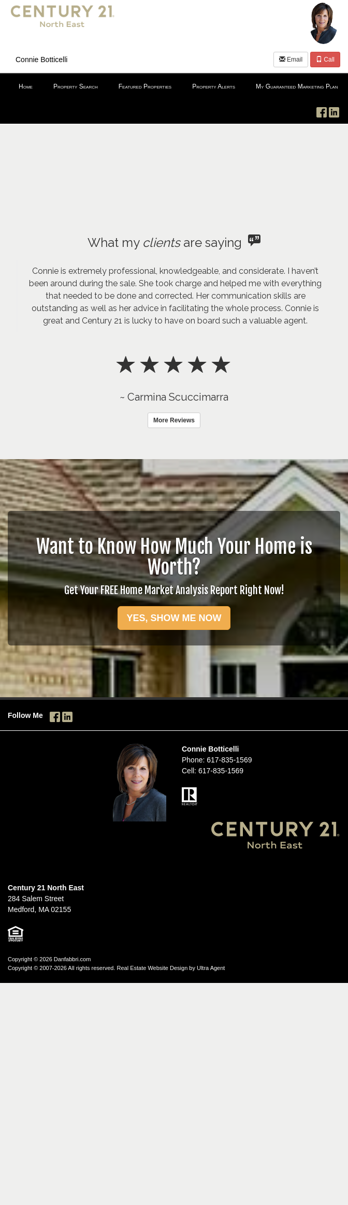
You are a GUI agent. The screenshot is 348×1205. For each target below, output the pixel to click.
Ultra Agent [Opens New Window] (211, 968)
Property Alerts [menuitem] (213, 86)
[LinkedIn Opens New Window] (334, 110)
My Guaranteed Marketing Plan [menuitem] (297, 86)
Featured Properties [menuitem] (145, 86)
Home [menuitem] (26, 86)
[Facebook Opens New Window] (321, 110)
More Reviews (174, 420)
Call (325, 59)
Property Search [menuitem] (75, 86)
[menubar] (174, 87)
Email (290, 59)
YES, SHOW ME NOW (173, 618)
